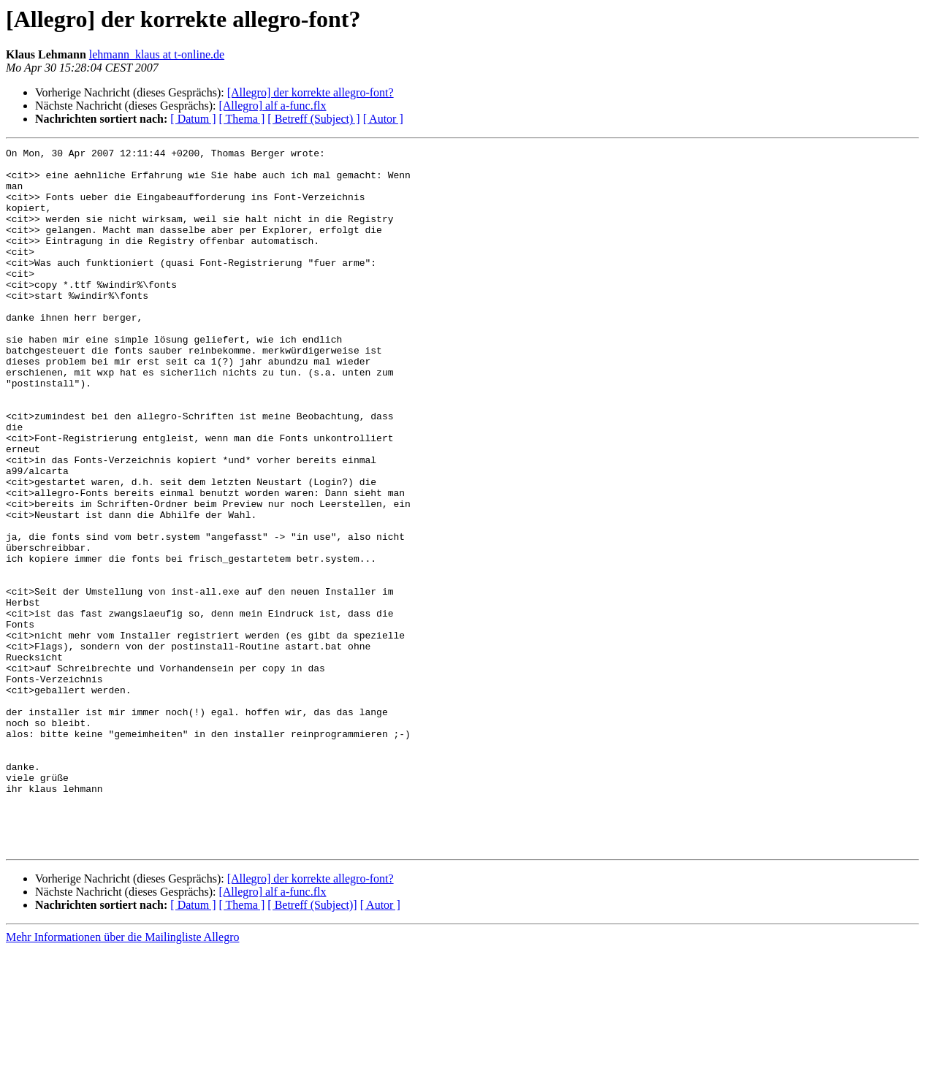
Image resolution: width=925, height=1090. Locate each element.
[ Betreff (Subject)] (312, 1045)
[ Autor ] (383, 119)
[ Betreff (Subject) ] (313, 119)
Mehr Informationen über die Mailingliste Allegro (122, 1077)
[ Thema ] (242, 119)
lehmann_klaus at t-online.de (156, 54)
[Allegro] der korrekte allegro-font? (310, 92)
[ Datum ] (193, 119)
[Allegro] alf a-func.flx (272, 105)
